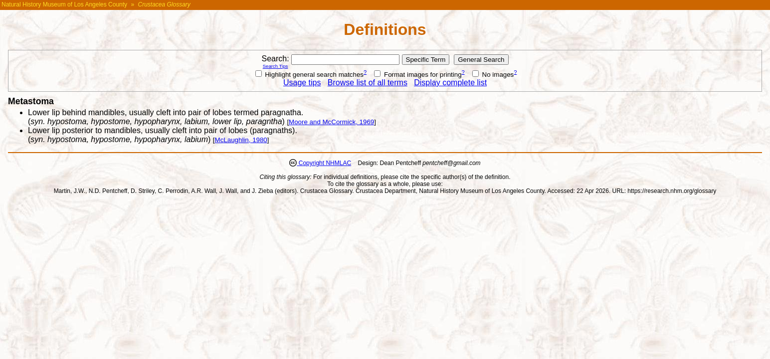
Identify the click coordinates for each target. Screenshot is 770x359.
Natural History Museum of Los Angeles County (64, 4)
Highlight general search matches (309, 74)
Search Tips (275, 66)
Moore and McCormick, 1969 (331, 122)
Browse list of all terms (367, 82)
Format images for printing (417, 74)
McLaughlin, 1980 (241, 140)
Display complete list (450, 82)
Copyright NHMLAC (324, 163)
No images (493, 74)
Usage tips (302, 82)
